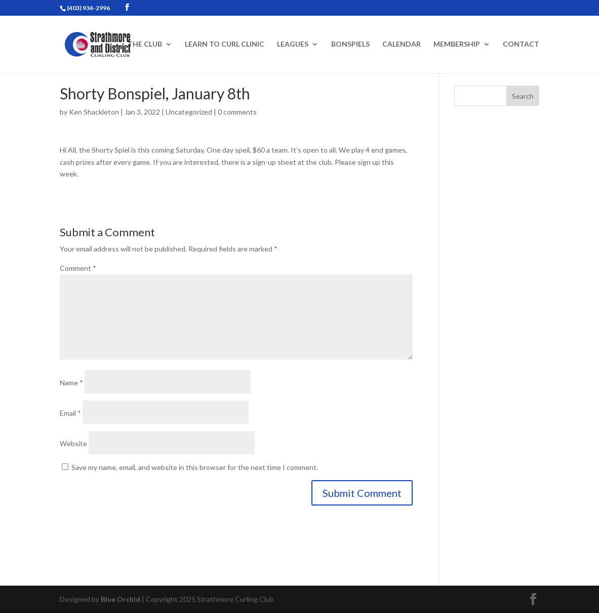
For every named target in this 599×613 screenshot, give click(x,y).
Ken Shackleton (94, 111)
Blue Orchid (120, 599)
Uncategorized (189, 111)
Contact (521, 44)
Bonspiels (350, 44)
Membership (456, 44)
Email (70, 413)
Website (73, 443)
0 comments (237, 111)
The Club (145, 44)
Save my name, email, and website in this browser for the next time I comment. (194, 467)
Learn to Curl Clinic (224, 44)
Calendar (401, 44)
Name (71, 382)
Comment (78, 268)
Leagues (292, 44)
